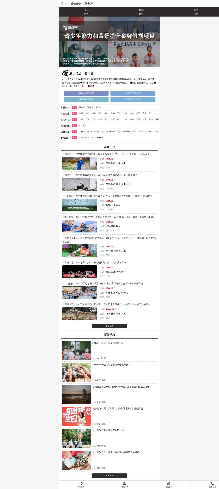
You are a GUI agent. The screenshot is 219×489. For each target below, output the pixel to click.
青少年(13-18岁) (145, 131)
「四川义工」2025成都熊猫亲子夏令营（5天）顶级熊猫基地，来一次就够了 (99, 175)
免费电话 (212, 487)
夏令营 (82, 107)
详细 (91, 86)
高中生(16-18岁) (129, 131)
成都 (125, 119)
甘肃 (151, 119)
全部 (75, 107)
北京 (81, 119)
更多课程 (109, 326)
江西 (113, 119)
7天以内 (82, 125)
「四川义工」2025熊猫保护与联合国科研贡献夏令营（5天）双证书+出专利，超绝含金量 (106, 154)
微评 (141, 14)
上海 (87, 119)
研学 (100, 113)
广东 (100, 119)
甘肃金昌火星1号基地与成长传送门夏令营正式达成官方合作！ (123, 386)
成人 (157, 131)
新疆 (157, 119)
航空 (132, 113)
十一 (157, 113)
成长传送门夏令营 (81, 3)
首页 (86, 10)
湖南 (132, 119)
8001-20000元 (97, 137)
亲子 (138, 113)
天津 (94, 119)
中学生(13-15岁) (113, 131)
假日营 (99, 107)
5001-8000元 (84, 137)
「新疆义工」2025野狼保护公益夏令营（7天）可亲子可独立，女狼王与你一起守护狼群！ (106, 304)
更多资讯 (109, 475)
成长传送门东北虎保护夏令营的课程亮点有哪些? (116, 452)
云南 (145, 119)
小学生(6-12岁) (97, 131)
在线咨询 (168, 487)
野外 (113, 113)
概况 (141, 10)
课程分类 (125, 487)
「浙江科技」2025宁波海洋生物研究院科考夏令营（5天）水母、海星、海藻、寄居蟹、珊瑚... (108, 217)
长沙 (138, 119)
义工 (145, 113)
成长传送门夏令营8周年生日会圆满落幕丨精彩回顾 (117, 408)
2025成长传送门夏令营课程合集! (108, 343)
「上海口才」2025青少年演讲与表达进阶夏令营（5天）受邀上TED (95, 262)
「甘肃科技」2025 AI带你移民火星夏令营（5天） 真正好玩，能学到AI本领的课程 (102, 283)
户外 (87, 113)
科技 (125, 113)
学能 (119, 113)
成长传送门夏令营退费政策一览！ (109, 430)
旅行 (106, 113)
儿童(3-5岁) (84, 131)
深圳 (106, 119)
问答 (86, 14)
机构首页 (81, 487)
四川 (119, 119)
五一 (151, 113)
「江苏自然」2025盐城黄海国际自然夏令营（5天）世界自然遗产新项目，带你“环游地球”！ (107, 196)
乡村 (81, 113)
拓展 (94, 113)
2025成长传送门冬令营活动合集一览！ (111, 364)
